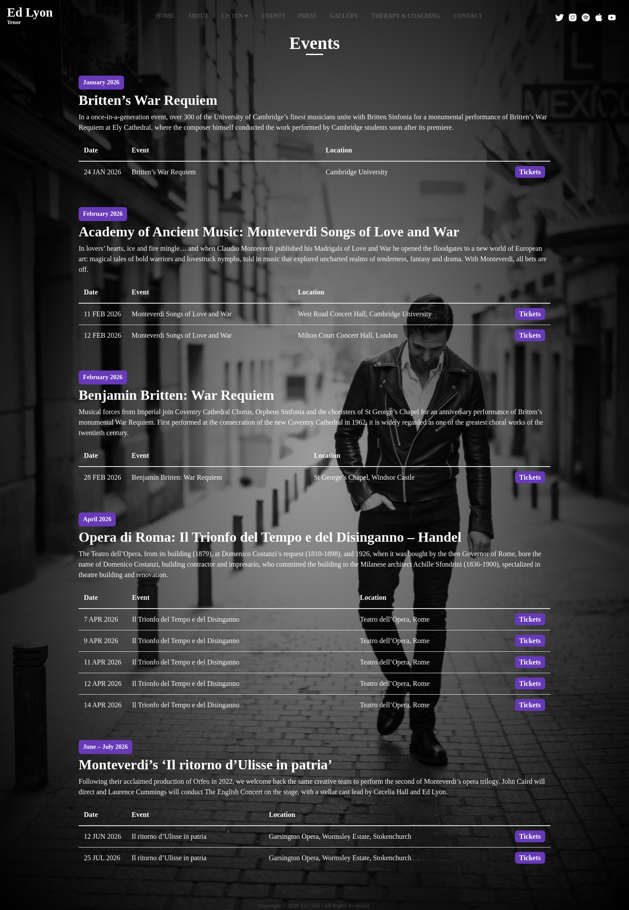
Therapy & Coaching (405, 16)
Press (307, 16)
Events (273, 16)
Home (165, 16)
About (197, 16)
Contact (467, 16)
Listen (235, 16)
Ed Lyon (30, 16)
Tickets (530, 172)
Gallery (343, 16)
